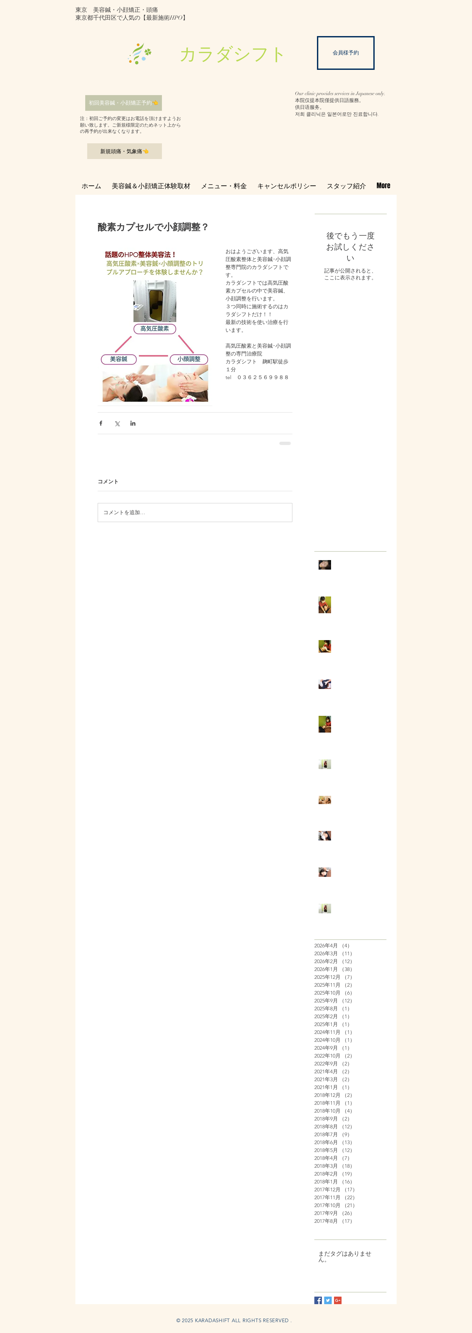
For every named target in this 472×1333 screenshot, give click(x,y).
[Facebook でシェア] (101, 423)
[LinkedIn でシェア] (133, 423)
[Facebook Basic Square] (318, 1300)
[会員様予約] (346, 53)
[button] (236, 55)
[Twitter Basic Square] (328, 1300)
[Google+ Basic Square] (338, 1300)
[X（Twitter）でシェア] (117, 423)
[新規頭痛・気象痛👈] (124, 151)
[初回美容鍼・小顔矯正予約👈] (123, 103)
